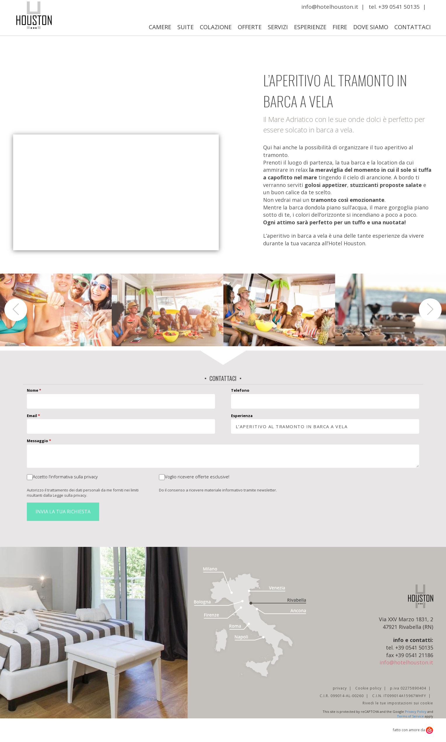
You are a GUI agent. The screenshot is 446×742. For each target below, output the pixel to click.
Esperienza (242, 415)
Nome (34, 390)
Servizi (278, 27)
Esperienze (310, 27)
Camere (160, 27)
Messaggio (39, 440)
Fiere (340, 27)
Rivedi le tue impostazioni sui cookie (398, 703)
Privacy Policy (415, 711)
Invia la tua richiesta (63, 511)
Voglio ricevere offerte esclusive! (197, 477)
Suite (185, 27)
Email (33, 415)
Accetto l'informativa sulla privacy (65, 477)
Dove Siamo (370, 27)
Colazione (216, 27)
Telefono (240, 390)
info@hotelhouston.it (329, 6)
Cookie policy (368, 688)
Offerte (250, 27)
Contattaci (412, 27)
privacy (340, 688)
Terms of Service (410, 716)
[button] (15, 309)
